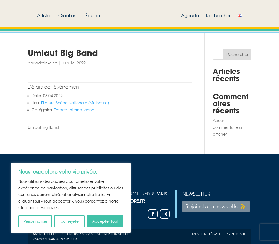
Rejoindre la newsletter (213, 206)
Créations (68, 16)
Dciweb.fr (68, 239)
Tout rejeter (69, 221)
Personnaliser (35, 221)
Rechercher (218, 16)
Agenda (190, 16)
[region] (71, 198)
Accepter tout (105, 221)
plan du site (236, 234)
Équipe (92, 16)
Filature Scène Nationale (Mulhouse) (75, 102)
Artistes (44, 16)
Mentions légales (207, 234)
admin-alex (46, 63)
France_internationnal (74, 110)
